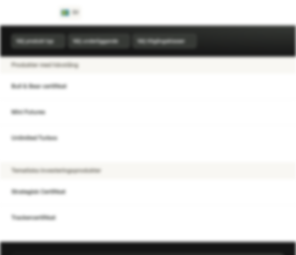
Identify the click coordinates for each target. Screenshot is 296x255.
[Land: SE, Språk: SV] (70, 13)
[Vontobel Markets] (30, 13)
